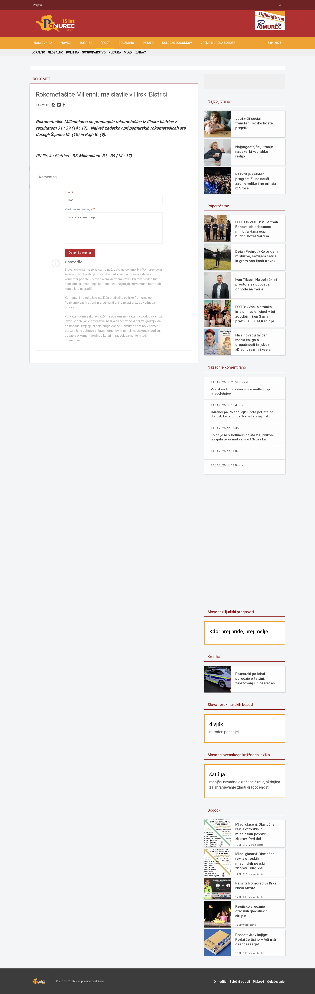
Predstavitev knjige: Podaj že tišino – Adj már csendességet (256, 939)
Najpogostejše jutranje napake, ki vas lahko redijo (256, 151)
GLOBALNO (55, 52)
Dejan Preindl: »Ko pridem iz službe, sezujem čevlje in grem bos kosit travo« (256, 256)
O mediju (224, 981)
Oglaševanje (276, 981)
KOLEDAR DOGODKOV (177, 43)
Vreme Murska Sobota (218, 43)
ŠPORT (105, 43)
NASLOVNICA (43, 43)
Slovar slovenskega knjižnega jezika (238, 755)
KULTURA (114, 52)
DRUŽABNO (126, 43)
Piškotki (260, 981)
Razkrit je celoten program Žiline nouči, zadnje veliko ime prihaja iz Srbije (255, 181)
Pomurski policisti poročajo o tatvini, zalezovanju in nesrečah (254, 678)
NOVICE (66, 43)
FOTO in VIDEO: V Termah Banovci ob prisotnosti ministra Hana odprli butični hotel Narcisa (256, 229)
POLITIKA (72, 52)
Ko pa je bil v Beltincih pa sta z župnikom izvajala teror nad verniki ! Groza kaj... (242, 437)
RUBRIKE (86, 43)
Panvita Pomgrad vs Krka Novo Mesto (255, 885)
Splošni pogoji (243, 981)
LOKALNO (38, 52)
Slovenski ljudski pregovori (230, 612)
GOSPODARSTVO (93, 52)
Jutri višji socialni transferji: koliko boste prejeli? (253, 123)
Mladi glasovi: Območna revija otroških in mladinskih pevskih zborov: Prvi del (254, 831)
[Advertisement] (245, 542)
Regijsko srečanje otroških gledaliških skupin (251, 911)
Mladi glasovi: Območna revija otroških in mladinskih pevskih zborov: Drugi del (254, 861)
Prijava (38, 5)
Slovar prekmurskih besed (230, 704)
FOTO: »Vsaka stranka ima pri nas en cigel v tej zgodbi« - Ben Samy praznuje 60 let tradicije (254, 314)
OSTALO (148, 43)
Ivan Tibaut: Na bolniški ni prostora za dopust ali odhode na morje (255, 284)
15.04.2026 (273, 43)
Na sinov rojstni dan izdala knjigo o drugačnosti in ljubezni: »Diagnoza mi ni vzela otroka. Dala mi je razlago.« (256, 342)
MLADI (127, 52)
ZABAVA (140, 52)
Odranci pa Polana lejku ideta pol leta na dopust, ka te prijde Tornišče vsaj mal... (242, 414)
